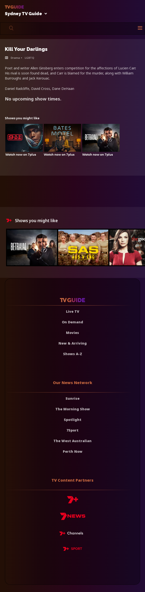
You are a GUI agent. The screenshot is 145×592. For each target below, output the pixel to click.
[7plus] (72, 501)
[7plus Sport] (72, 549)
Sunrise (72, 398)
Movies (72, 332)
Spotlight (72, 419)
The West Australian (72, 441)
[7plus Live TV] (72, 534)
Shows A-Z (72, 354)
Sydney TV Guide (24, 14)
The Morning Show (72, 409)
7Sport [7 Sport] (72, 430)
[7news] (72, 518)
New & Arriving (72, 343)
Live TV (72, 311)
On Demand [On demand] (72, 322)
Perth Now (72, 451)
